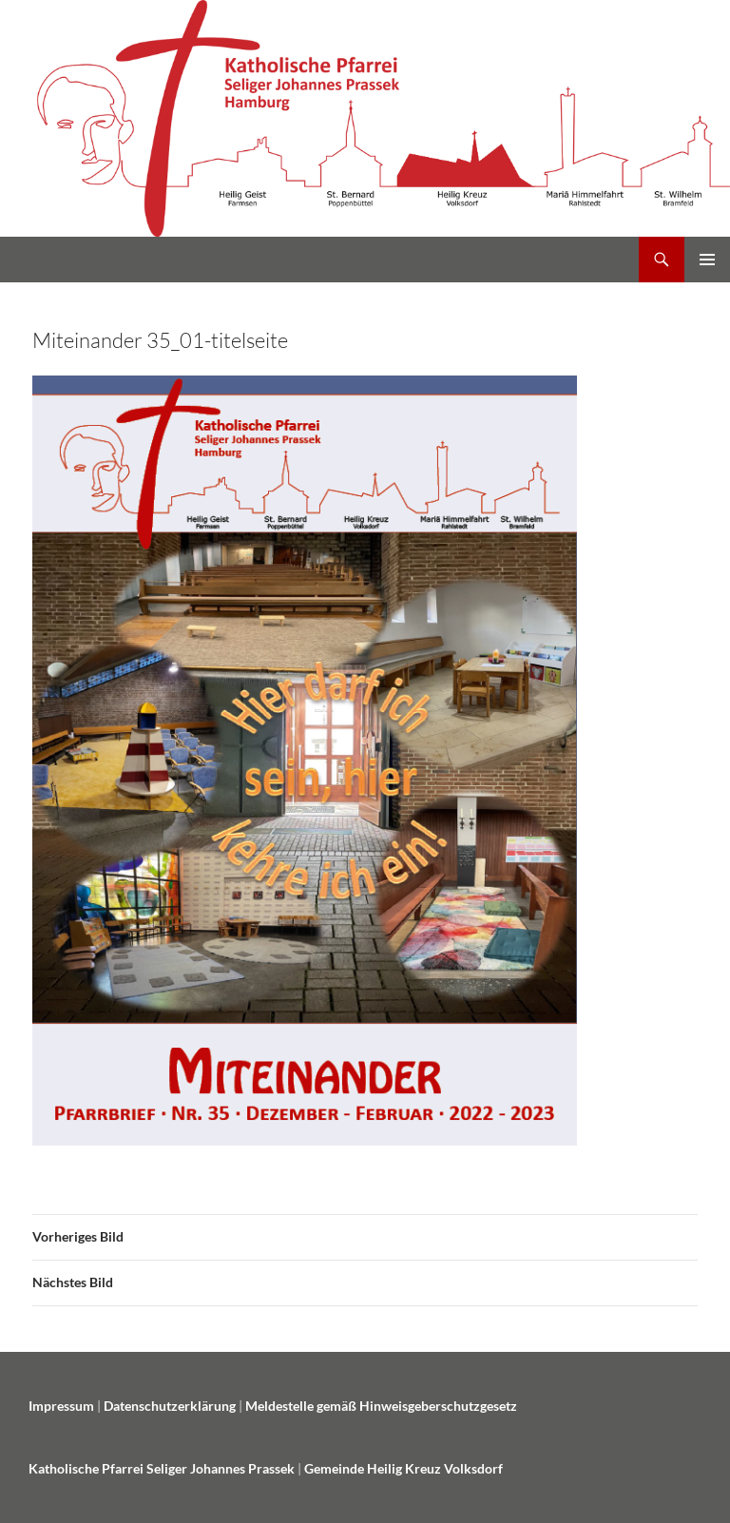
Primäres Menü (707, 259)
